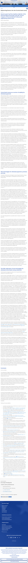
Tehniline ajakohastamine (6, 518)
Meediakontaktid (5, 496)
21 (21, 356)
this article (9, 418)
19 (19, 339)
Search (24, 2)
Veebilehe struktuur (5, 531)
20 (13, 349)
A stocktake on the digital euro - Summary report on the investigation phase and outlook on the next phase (14, 413)
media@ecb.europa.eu (8, 491)
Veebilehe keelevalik (5, 529)
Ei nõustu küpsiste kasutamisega (14, 561)
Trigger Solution (4, 324)
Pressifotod (3, 509)
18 (19, 288)
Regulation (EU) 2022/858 (8, 473)
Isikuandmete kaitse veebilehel (6, 525)
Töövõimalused (4, 506)
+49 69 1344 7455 (7, 489)
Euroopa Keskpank (5, 505)
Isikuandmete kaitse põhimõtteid (14, 555)
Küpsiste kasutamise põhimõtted (7, 527)
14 (10, 197)
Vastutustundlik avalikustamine (7, 519)
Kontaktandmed (4, 510)
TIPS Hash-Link (17, 324)
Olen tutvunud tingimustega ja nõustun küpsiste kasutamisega (15, 559)
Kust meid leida (4, 511)
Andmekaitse (4, 524)
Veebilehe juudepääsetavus (6, 528)
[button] (26, 0)
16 (15, 275)
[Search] (13, 2)
